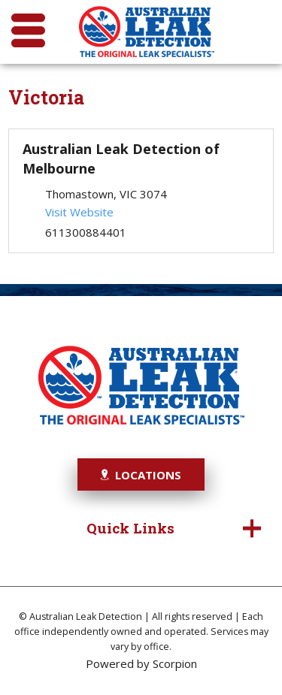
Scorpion (175, 663)
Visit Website (79, 211)
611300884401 (85, 232)
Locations (141, 474)
